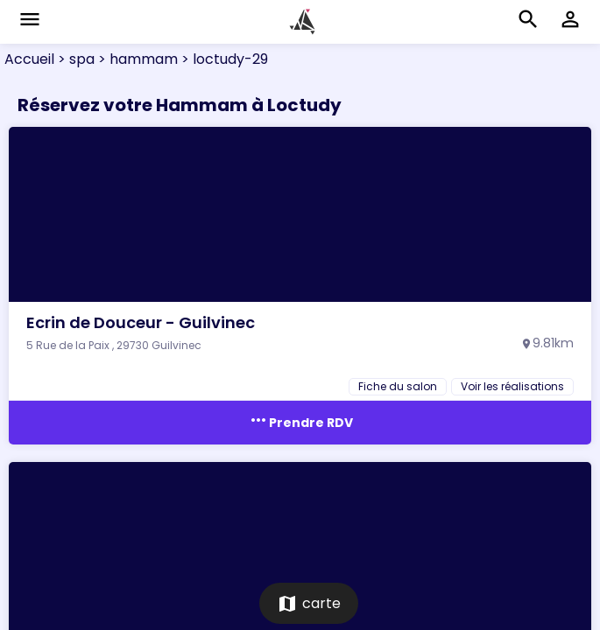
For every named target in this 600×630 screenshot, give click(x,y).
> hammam (136, 59)
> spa (74, 59)
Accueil (29, 59)
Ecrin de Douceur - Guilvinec (140, 322)
